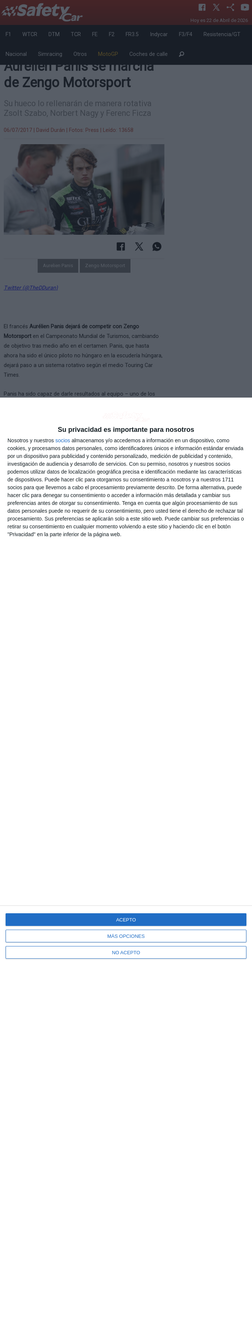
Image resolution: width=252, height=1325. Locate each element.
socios (62, 440)
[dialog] (126, 861)
